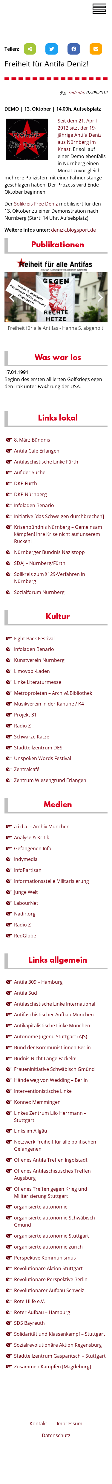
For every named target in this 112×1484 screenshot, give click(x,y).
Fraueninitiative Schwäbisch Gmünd (54, 1069)
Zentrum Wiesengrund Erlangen (50, 780)
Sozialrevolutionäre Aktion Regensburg (58, 1345)
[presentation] (11, 297)
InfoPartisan (28, 870)
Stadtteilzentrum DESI (39, 747)
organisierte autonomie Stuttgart (51, 1236)
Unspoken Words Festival (42, 758)
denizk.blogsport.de (73, 230)
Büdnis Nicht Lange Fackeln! (45, 1058)
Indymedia (26, 859)
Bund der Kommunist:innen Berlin (52, 1047)
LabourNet (26, 903)
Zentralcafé (26, 769)
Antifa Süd (25, 993)
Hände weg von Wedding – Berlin (51, 1080)
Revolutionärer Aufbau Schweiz (49, 1290)
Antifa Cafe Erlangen (36, 451)
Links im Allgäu (30, 1131)
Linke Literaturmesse (37, 682)
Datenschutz (56, 1435)
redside (76, 92)
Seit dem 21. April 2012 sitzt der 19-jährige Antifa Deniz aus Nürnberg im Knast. (80, 134)
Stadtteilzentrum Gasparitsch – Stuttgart (60, 1356)
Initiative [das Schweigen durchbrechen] (59, 516)
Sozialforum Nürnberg (39, 592)
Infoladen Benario (34, 505)
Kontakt (38, 1423)
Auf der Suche (29, 472)
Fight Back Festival (34, 638)
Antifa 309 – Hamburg (38, 982)
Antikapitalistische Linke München (52, 1025)
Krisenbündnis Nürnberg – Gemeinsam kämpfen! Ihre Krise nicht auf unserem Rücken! (58, 534)
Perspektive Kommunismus (45, 1257)
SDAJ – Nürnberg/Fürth (39, 563)
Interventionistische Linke (43, 1091)
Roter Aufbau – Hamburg (42, 1312)
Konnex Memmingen (37, 1102)
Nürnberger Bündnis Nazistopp (49, 552)
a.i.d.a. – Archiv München (42, 826)
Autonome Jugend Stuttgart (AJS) (50, 1036)
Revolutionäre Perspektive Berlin (51, 1279)
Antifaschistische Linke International (54, 1004)
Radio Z (22, 725)
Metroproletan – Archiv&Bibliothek (53, 693)
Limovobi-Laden (32, 671)
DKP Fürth (25, 483)
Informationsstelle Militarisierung (51, 881)
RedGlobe (25, 935)
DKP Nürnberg (30, 494)
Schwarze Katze (31, 736)
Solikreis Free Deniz (36, 203)
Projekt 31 (25, 714)
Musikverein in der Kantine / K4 (49, 703)
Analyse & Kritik (31, 837)
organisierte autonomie (40, 1206)
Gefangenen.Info (32, 848)
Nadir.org (25, 913)
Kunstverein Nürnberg (39, 660)
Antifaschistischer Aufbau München (54, 1014)
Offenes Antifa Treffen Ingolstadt (51, 1160)
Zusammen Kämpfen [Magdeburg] (52, 1366)
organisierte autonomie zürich (48, 1246)
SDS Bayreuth (29, 1323)
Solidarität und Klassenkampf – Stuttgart (59, 1334)
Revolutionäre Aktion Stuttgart (48, 1268)
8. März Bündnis (32, 440)
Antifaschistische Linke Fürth (46, 461)
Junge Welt (26, 892)
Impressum (69, 1423)
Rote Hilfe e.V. (29, 1301)
